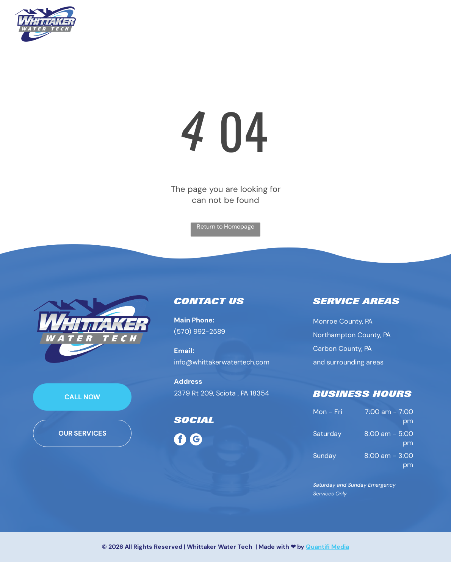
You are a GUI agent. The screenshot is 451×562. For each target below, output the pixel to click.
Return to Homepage (225, 226)
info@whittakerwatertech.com (221, 362)
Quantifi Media (327, 547)
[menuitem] (180, 20)
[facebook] (180, 440)
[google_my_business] (196, 440)
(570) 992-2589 (199, 331)
